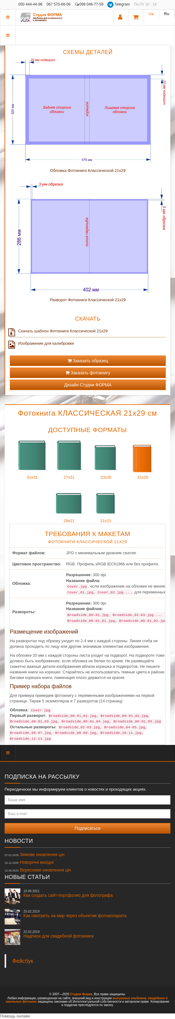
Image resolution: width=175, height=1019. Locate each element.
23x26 (106, 458)
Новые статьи (27, 877)
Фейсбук (22, 961)
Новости (19, 841)
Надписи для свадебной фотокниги (58, 934)
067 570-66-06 (58, 4)
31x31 (32, 458)
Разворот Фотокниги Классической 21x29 (88, 299)
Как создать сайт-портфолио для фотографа (68, 893)
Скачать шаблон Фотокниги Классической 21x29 (59, 331)
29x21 (69, 501)
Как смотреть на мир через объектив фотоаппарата (74, 913)
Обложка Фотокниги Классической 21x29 (87, 170)
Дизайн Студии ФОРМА (88, 384)
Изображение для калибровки (42, 343)
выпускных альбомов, (130, 998)
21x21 (106, 501)
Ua (151, 13)
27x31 (69, 458)
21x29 (143, 458)
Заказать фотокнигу (88, 372)
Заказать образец (88, 360)
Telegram (119, 4)
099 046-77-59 (89, 4)
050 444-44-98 (30, 4)
